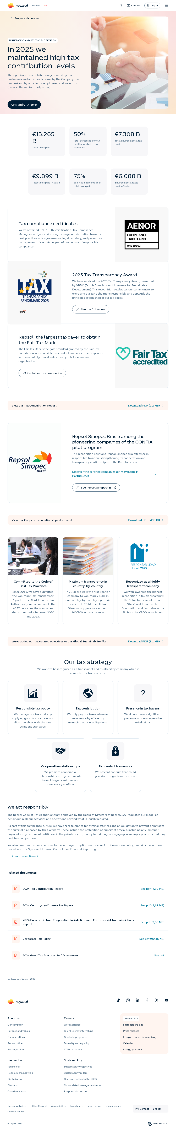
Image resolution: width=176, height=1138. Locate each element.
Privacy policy (113, 1106)
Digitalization (15, 1079)
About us (14, 1018)
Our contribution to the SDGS (80, 1079)
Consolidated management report (83, 1085)
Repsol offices (16, 1043)
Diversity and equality (76, 1043)
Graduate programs (75, 1037)
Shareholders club (133, 1024)
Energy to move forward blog (139, 1037)
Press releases (131, 1030)
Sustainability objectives (78, 1066)
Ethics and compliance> (23, 856)
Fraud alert (76, 1106)
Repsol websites (17, 1106)
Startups (13, 1085)
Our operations (16, 1037)
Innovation (15, 1060)
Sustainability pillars (75, 1072)
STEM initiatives (73, 1049)
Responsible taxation (76, 1091)
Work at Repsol (72, 1024)
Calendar (128, 1043)
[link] (133, 5)
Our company (15, 1024)
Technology (14, 1066)
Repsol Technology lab (20, 1072)
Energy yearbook (132, 1049)
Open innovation (17, 1091)
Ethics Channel (38, 1106)
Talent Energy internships (78, 1030)
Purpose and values (19, 1030)
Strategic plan (16, 1049)
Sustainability (73, 1060)
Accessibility (58, 1106)
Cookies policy (16, 1111)
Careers (69, 1018)
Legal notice (94, 1106)
